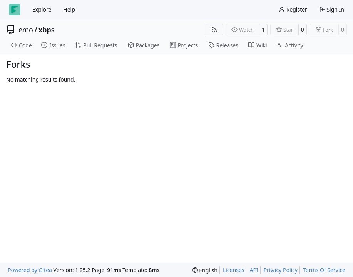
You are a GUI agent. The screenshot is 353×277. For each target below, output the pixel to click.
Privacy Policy (281, 270)
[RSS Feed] (214, 29)
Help (69, 9)
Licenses (233, 270)
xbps (46, 29)
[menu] (204, 270)
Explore (41, 9)
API (253, 270)
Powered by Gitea (30, 270)
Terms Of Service (324, 270)
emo (25, 29)
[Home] (14, 10)
